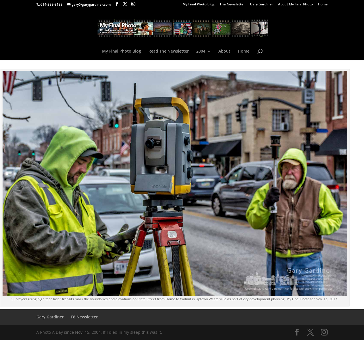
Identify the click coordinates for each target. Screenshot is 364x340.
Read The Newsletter (168, 51)
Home (323, 5)
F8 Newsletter (84, 317)
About (224, 51)
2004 (200, 51)
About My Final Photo (295, 5)
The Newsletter (232, 5)
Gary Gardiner (261, 5)
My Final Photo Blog (198, 5)
